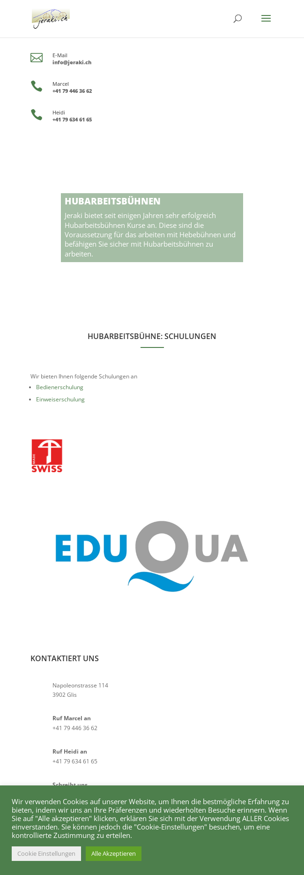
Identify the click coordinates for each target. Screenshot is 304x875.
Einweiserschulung (60, 399)
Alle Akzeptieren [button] (113, 853)
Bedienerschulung (59, 387)
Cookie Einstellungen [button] (46, 853)
